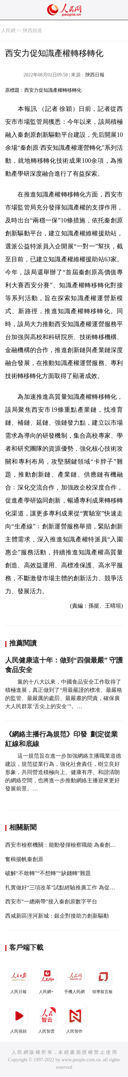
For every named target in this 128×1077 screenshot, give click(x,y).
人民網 (8, 30)
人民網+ (47, 979)
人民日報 (19, 979)
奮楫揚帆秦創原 (24, 859)
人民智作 (75, 1019)
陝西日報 (94, 74)
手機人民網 (75, 979)
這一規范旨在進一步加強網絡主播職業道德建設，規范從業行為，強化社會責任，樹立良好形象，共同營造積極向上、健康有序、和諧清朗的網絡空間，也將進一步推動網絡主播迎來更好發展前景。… (63, 772)
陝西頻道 (32, 30)
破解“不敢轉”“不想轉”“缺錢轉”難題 (48, 873)
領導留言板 (103, 979)
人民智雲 (47, 1019)
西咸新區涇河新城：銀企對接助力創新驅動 (57, 916)
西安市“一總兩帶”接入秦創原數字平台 (51, 901)
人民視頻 (19, 1019)
